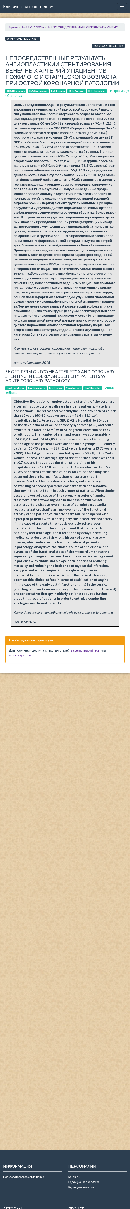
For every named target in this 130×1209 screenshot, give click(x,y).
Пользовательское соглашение (23, 1177)
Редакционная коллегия (84, 1182)
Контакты (74, 1177)
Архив (13, 27)
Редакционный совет (82, 1187)
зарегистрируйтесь (85, 650)
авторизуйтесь (20, 655)
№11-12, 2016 (33, 27)
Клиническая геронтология (28, 6)
